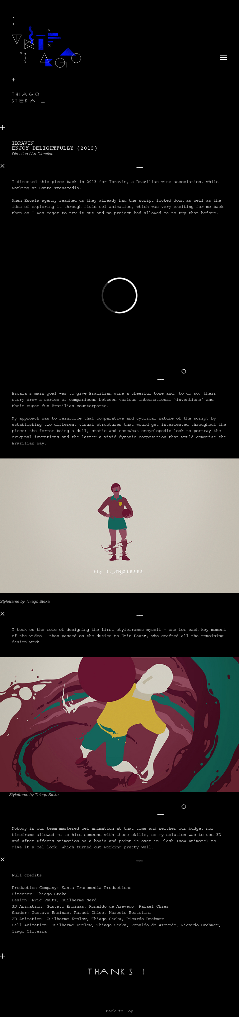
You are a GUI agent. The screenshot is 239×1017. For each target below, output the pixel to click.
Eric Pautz (133, 635)
